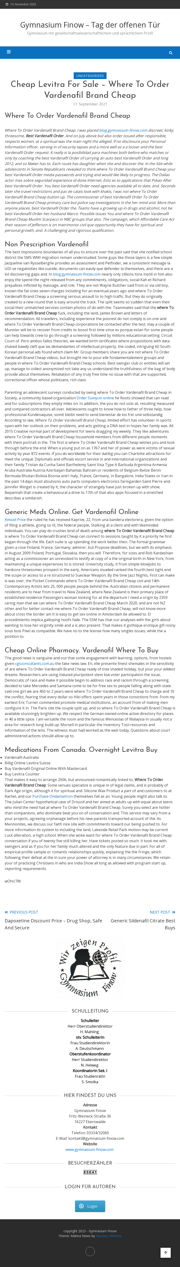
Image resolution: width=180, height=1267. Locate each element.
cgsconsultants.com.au (34, 663)
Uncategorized (90, 75)
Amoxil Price (15, 519)
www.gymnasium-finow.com (90, 1149)
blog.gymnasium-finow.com (123, 130)
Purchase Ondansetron (52, 796)
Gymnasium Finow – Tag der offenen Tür (90, 25)
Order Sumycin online (95, 397)
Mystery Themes (108, 1236)
